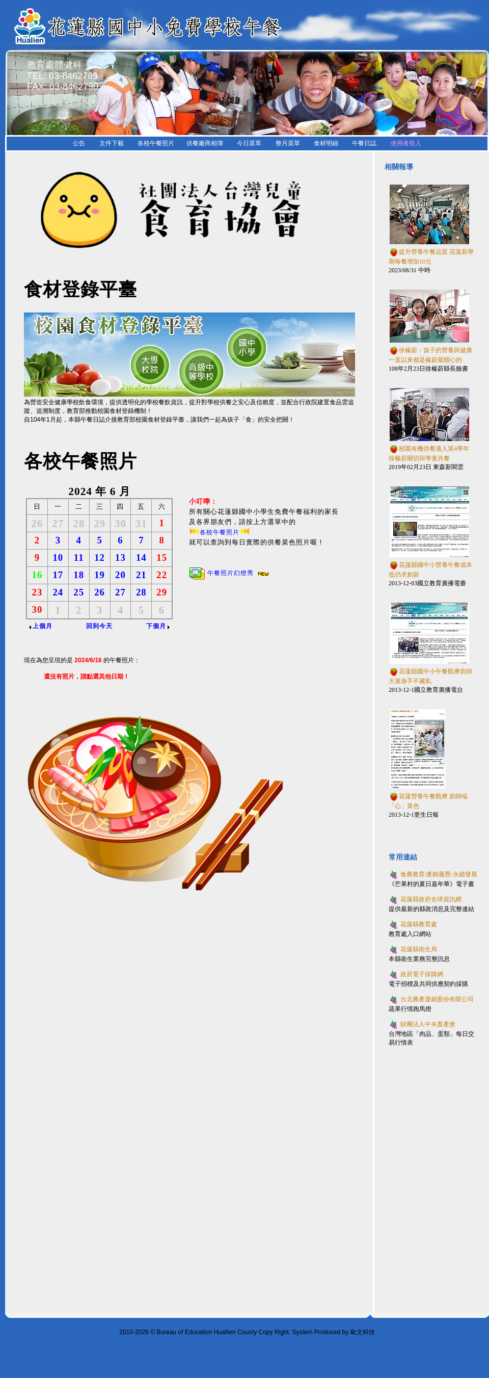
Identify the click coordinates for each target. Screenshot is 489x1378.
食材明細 (326, 143)
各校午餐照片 (156, 143)
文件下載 (111, 143)
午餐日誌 (364, 143)
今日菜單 (249, 143)
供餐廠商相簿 (204, 143)
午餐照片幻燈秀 (229, 573)
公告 (79, 143)
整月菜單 (288, 143)
